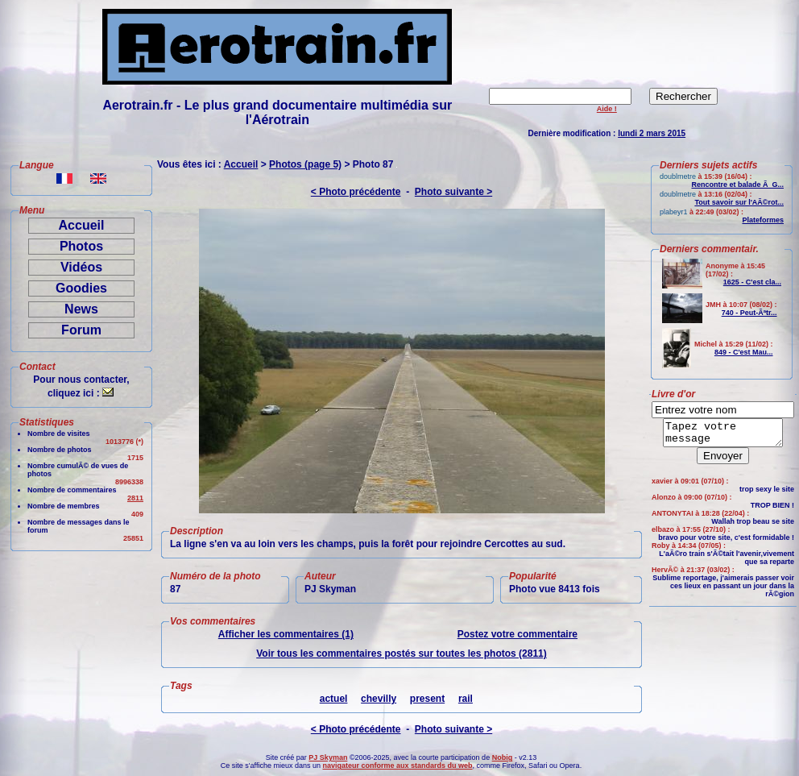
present (427, 698)
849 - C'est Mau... (743, 352)
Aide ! (607, 109)
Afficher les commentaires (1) (286, 634)
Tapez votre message (722, 435)
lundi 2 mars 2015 (651, 133)
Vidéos (81, 267)
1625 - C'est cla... (752, 282)
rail (465, 698)
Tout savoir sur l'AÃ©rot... (739, 202)
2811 (135, 498)
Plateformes (763, 220)
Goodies (81, 288)
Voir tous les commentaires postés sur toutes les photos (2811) (401, 653)
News (81, 309)
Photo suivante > (453, 191)
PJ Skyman (327, 757)
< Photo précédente (356, 191)
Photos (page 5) (305, 164)
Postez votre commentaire (517, 634)
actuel (334, 698)
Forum (81, 330)
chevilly (378, 698)
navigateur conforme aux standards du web (397, 765)
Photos (81, 246)
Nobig (502, 757)
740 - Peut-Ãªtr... (749, 313)
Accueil (82, 225)
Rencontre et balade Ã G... (737, 185)
